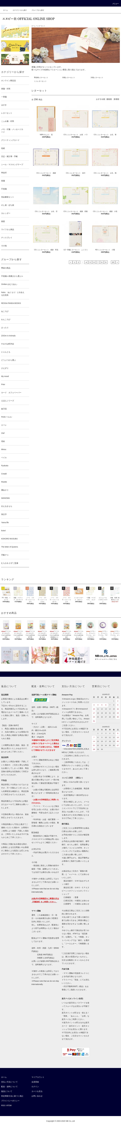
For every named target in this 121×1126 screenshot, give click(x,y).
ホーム (5, 10)
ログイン (35, 1087)
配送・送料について (9, 1087)
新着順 (116, 99)
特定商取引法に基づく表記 (12, 1096)
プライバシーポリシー (10, 1101)
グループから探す (36, 10)
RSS (3, 1105)
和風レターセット (68, 77)
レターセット (41, 26)
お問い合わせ (37, 1096)
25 (113, 262)
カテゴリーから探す (18, 10)
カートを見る (37, 1091)
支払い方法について (9, 1082)
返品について (6, 1091)
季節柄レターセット (41, 77)
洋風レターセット (97, 77)
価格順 (109, 99)
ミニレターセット (40, 81)
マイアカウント (38, 1077)
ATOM (9, 1105)
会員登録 (35, 1082)
